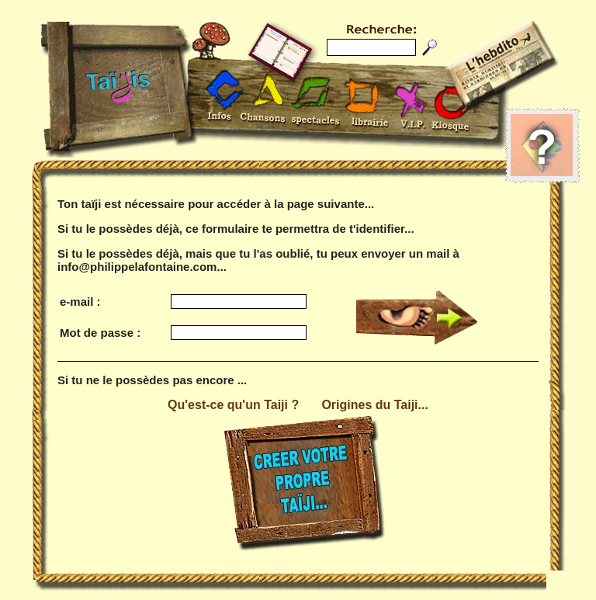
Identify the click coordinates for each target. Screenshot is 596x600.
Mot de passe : (100, 332)
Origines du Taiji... (374, 404)
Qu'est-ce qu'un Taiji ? (233, 404)
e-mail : (80, 301)
